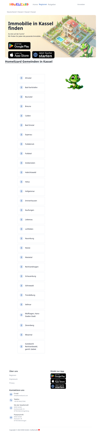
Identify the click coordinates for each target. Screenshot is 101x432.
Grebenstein (30, 163)
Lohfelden (29, 229)
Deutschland (11, 12)
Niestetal (28, 257)
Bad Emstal (29, 125)
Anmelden (80, 4)
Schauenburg (30, 276)
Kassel (27, 12)
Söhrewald (29, 285)
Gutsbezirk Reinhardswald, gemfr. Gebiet (31, 346)
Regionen (43, 4)
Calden (28, 116)
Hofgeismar (30, 191)
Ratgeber (52, 4)
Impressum (13, 379)
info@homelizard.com (21, 395)
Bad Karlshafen (31, 87)
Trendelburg (30, 295)
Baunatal (28, 97)
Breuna (28, 106)
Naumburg (29, 238)
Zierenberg (29, 325)
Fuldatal (28, 153)
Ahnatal (28, 78)
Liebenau (29, 219)
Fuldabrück (29, 144)
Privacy (11, 383)
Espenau (28, 134)
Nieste (27, 248)
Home (35, 4)
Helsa (27, 182)
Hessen (20, 12)
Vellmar (28, 304)
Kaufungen (29, 210)
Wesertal (28, 335)
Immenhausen (31, 200)
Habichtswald (30, 172)
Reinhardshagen (32, 267)
